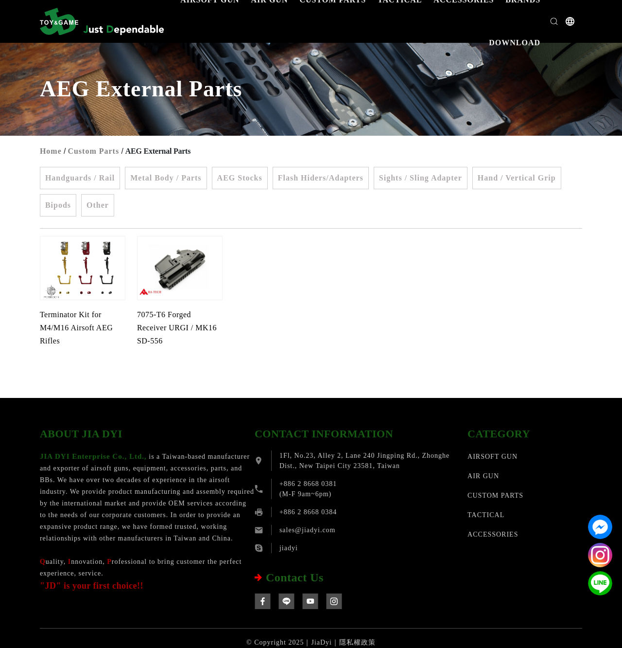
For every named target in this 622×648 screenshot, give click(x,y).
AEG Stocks (239, 178)
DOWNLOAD (514, 42)
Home (51, 151)
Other (97, 205)
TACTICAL (485, 515)
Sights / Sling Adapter (420, 178)
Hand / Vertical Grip (517, 178)
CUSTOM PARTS (495, 495)
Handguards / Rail (80, 178)
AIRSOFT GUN (492, 456)
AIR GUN (483, 476)
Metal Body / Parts (165, 178)
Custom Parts (93, 151)
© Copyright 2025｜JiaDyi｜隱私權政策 (311, 642)
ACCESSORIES (492, 534)
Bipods (58, 205)
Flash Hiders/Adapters (320, 178)
